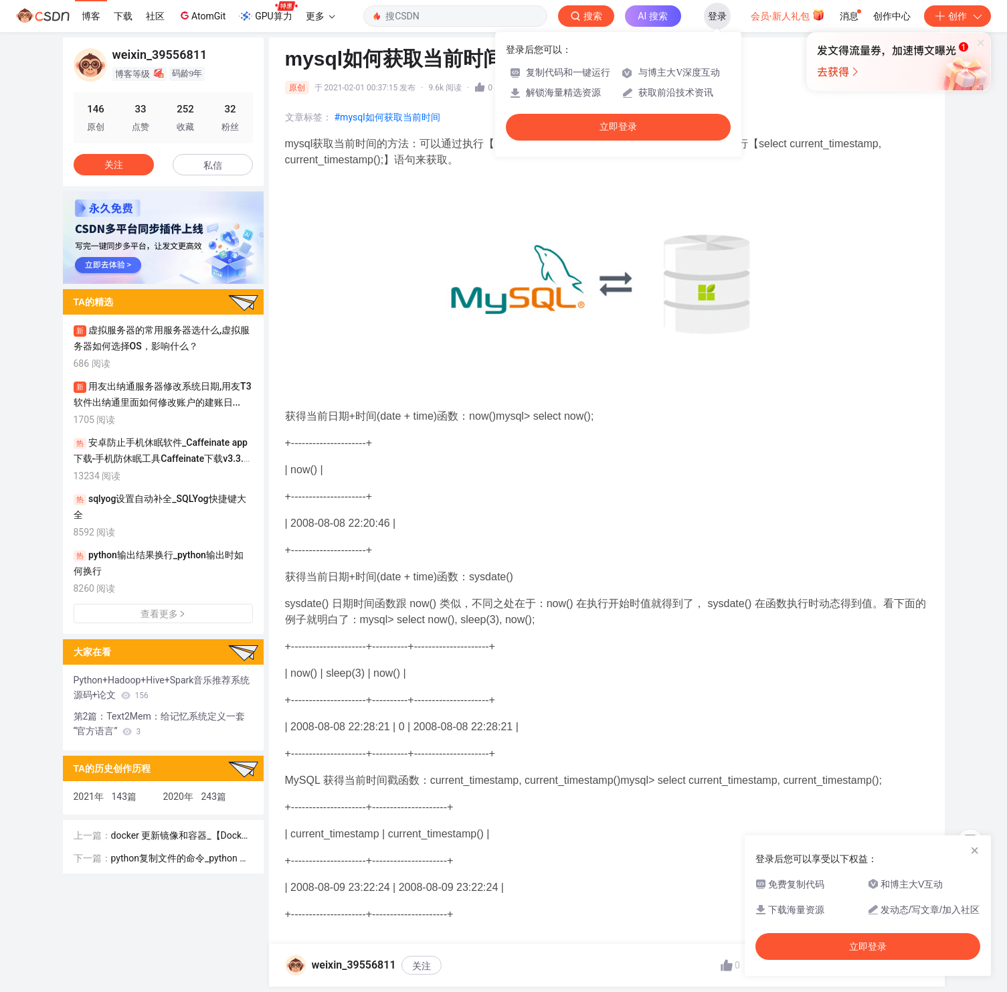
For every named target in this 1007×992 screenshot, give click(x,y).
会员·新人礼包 (788, 14)
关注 (421, 966)
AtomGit (201, 15)
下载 (123, 16)
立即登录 (618, 127)
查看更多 (163, 613)
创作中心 (892, 16)
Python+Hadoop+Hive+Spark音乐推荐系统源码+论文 (162, 687)
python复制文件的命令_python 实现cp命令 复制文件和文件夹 (180, 859)
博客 (91, 16)
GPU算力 (268, 12)
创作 (957, 16)
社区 (155, 16)
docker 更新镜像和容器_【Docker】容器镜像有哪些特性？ (179, 836)
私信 (212, 165)
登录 (717, 16)
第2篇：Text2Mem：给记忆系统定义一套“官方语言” (159, 723)
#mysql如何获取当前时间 (387, 117)
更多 (320, 16)
